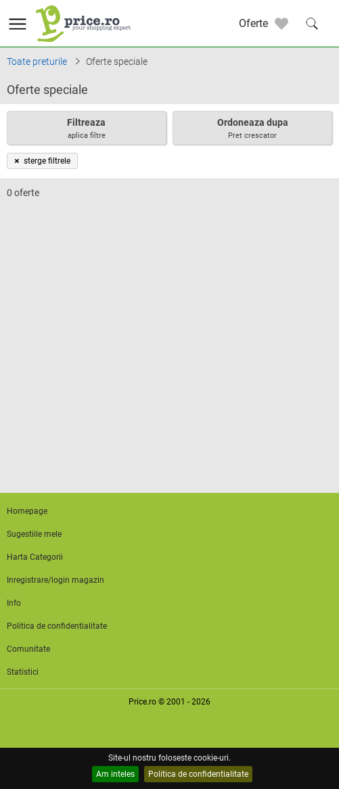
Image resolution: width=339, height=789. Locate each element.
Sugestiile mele (34, 534)
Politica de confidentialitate (198, 774)
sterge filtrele (42, 161)
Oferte (253, 23)
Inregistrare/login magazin (55, 580)
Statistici (23, 672)
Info (14, 603)
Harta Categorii (35, 557)
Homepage (27, 511)
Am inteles (115, 774)
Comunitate (28, 649)
